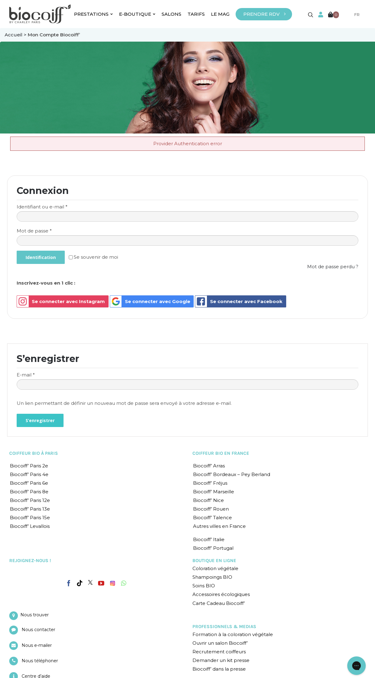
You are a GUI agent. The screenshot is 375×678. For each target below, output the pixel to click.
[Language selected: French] (353, 14)
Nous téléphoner (40, 661)
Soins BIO (203, 586)
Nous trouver (34, 615)
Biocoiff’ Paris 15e (30, 517)
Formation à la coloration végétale (232, 634)
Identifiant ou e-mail (42, 207)
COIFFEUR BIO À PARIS (33, 453)
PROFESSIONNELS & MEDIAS (224, 626)
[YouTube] (101, 583)
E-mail (26, 375)
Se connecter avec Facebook (238, 301)
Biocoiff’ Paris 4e (29, 474)
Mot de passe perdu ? (332, 266)
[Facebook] (69, 582)
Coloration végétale (215, 568)
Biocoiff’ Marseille (213, 492)
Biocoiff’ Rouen (211, 509)
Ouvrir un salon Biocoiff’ (220, 643)
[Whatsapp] (123, 583)
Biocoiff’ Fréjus (210, 483)
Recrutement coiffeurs (219, 652)
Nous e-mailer (37, 645)
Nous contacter (38, 629)
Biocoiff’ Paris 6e (29, 483)
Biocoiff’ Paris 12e (30, 500)
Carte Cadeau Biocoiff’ (218, 603)
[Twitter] (90, 582)
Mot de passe (34, 231)
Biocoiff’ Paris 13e (30, 509)
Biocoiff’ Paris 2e (29, 466)
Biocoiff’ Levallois (30, 526)
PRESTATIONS (93, 14)
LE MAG (220, 14)
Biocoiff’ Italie (209, 539)
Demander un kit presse (220, 660)
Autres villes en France (219, 526)
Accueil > (16, 35)
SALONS (171, 14)
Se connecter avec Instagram (61, 301)
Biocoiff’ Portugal (213, 548)
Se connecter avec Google (150, 301)
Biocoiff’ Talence (212, 517)
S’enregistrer (40, 420)
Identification (41, 257)
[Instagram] (112, 582)
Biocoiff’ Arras (209, 466)
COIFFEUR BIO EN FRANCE (220, 453)
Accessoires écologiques (221, 594)
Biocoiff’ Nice (208, 500)
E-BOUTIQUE (137, 14)
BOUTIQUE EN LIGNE (214, 560)
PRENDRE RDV (261, 14)
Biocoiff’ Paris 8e (29, 492)
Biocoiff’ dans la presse (219, 669)
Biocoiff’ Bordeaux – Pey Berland (231, 474)
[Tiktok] (79, 583)
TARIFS (196, 14)
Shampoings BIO (212, 577)
